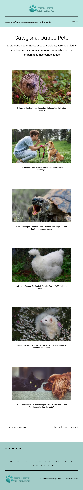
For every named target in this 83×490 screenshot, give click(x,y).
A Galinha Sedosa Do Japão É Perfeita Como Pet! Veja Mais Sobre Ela (41, 287)
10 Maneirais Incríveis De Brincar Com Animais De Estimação (41, 168)
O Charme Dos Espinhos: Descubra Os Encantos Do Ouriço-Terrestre (41, 109)
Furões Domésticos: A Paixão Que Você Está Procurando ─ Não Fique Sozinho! (41, 346)
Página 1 (58, 427)
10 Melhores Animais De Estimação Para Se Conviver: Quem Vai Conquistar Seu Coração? (41, 406)
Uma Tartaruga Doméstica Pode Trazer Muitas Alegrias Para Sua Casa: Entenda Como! (41, 228)
